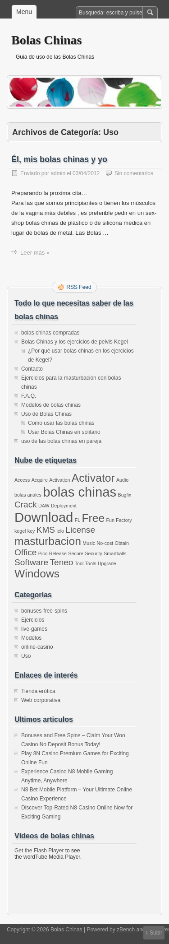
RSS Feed (78, 287)
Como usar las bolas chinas (61, 423)
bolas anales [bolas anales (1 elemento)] (27, 495)
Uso (26, 656)
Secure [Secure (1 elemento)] (75, 553)
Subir (156, 933)
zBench (126, 929)
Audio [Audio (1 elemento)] (122, 480)
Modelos (31, 638)
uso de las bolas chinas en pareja (61, 441)
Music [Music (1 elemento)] (88, 543)
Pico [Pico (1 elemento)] (43, 553)
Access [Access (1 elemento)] (22, 480)
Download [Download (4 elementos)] (43, 517)
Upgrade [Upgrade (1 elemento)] (107, 563)
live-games (34, 629)
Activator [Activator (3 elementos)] (93, 478)
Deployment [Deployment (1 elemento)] (64, 505)
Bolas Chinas (46, 40)
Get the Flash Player (39, 850)
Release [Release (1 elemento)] (58, 553)
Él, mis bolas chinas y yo (59, 159)
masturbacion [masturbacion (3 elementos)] (47, 541)
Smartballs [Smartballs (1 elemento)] (115, 553)
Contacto (32, 369)
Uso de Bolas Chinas (46, 414)
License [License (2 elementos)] (80, 530)
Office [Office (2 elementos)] (25, 552)
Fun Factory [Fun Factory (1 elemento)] (119, 520)
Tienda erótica (38, 691)
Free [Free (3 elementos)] (93, 518)
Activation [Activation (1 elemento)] (59, 480)
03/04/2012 (86, 173)
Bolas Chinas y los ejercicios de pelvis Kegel (74, 342)
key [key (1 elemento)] (31, 531)
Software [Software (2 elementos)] (31, 562)
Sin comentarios (133, 173)
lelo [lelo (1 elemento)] (60, 531)
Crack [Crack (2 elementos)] (25, 504)
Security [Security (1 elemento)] (93, 553)
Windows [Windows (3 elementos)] (36, 573)
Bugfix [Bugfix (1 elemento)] (125, 495)
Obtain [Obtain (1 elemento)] (122, 543)
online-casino (37, 647)
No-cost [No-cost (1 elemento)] (105, 543)
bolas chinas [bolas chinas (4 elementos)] (79, 491)
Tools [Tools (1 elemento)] (90, 563)
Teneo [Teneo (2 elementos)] (61, 562)
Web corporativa (40, 700)
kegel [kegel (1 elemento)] (20, 531)
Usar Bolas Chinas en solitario (64, 432)
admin (57, 173)
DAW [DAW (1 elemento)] (43, 505)
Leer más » (35, 252)
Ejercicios (32, 620)
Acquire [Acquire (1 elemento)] (40, 480)
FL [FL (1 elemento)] (77, 520)
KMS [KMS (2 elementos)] (46, 530)
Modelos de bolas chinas (51, 405)
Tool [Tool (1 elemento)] (79, 563)
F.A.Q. (28, 396)
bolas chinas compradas (50, 333)
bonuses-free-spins (44, 611)
